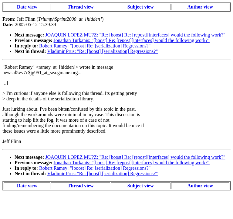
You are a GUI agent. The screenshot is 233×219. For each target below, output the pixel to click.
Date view (27, 6)
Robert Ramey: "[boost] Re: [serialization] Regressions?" (94, 45)
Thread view (80, 6)
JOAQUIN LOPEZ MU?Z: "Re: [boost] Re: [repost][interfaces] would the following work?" (135, 34)
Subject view (140, 6)
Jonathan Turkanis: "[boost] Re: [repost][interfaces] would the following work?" (132, 40)
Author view (200, 6)
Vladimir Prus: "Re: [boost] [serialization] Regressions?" (102, 51)
